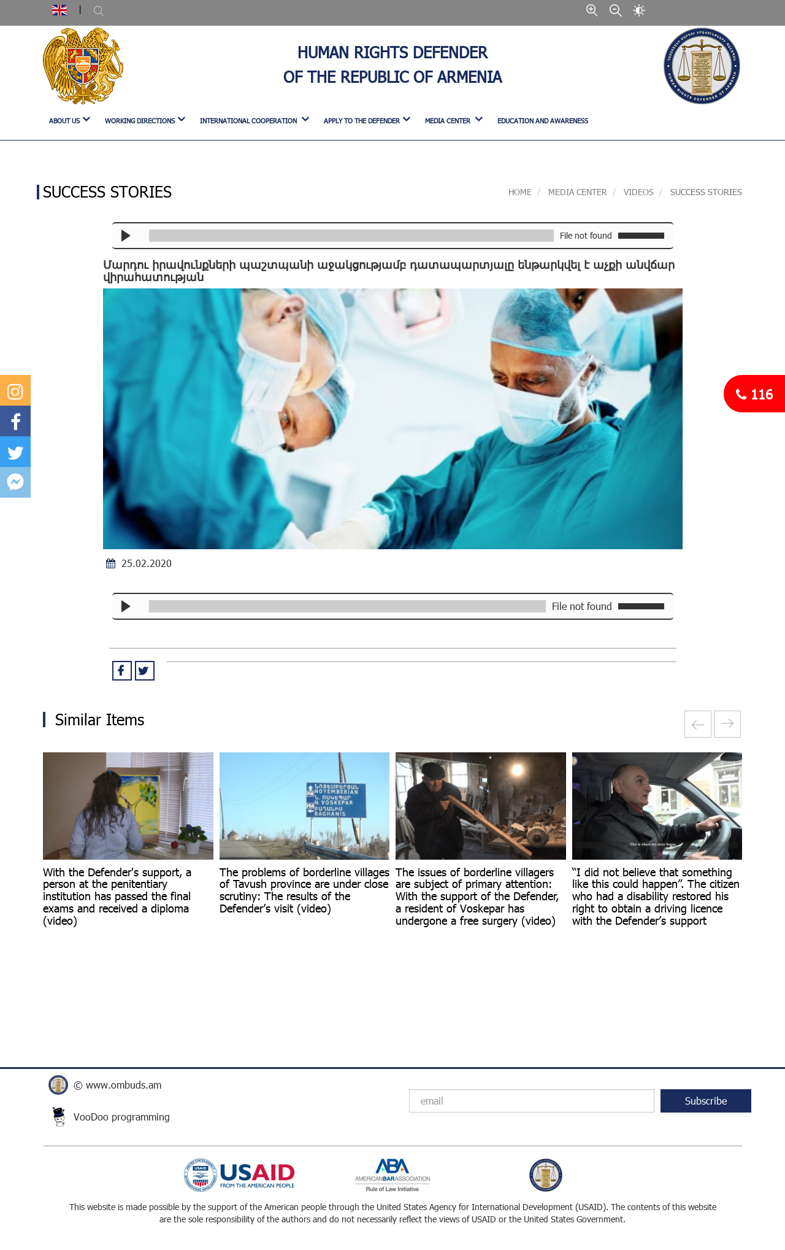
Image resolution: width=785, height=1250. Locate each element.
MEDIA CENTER (448, 121)
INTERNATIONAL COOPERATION (249, 121)
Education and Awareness (542, 121)
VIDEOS (639, 192)
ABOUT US (64, 121)
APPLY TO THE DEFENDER (362, 121)
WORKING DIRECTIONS (140, 121)
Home (520, 192)
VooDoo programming (122, 1116)
